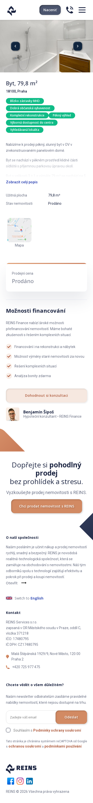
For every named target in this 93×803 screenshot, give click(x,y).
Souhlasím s (47, 730)
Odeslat (71, 717)
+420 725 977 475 (26, 667)
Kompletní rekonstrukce (27, 115)
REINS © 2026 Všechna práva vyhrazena (37, 792)
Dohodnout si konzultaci (46, 395)
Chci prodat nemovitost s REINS (46, 506)
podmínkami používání (63, 746)
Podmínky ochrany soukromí (57, 730)
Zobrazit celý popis (22, 182)
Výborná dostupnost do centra (31, 122)
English (37, 598)
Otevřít (12, 583)
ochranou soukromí (24, 746)
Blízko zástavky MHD (25, 101)
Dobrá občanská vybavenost (30, 108)
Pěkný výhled (62, 115)
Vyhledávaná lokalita (24, 130)
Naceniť (50, 9)
